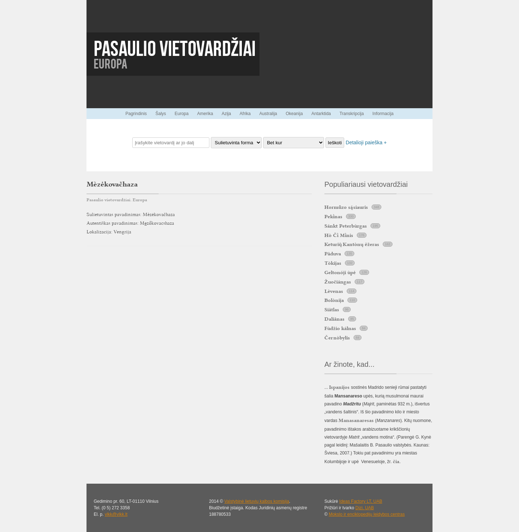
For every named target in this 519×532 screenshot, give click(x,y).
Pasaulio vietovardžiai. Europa (116, 200)
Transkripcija (352, 113)
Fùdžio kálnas (340, 328)
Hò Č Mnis (338, 235)
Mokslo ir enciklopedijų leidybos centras (367, 514)
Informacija (383, 113)
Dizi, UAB (364, 507)
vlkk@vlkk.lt (116, 514)
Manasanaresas (356, 420)
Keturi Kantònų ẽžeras (351, 244)
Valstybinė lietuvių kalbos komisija (256, 501)
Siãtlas (331, 309)
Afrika (245, 113)
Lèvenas (333, 291)
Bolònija (334, 300)
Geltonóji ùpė (340, 272)
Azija (226, 113)
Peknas (333, 216)
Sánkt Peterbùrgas (345, 226)
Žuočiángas (337, 281)
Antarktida (321, 113)
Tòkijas (332, 263)
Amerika (205, 113)
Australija (268, 113)
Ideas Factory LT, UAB (360, 501)
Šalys (160, 113)
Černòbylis (337, 337)
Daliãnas (334, 319)
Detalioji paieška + (366, 142)
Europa (181, 113)
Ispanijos (339, 387)
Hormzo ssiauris (346, 207)
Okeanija (294, 113)
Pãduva (332, 253)
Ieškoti (335, 142)
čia (396, 461)
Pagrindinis (136, 113)
